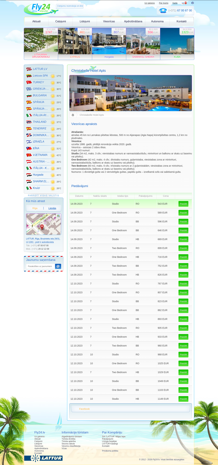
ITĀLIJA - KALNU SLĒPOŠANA (38, 168)
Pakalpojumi (107, 439)
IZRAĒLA (35, 142)
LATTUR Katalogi (110, 443)
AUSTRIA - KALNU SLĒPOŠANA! (38, 161)
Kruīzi (33, 188)
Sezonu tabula (68, 443)
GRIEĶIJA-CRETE (38, 89)
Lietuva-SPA (37, 76)
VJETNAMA (36, 155)
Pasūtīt (183, 204)
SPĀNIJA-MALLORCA (38, 109)
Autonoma (157, 21)
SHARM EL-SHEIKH (38, 181)
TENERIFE (36, 129)
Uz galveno (150, 3)
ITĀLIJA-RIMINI (38, 115)
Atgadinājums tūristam (72, 436)
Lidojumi (85, 21)
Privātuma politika (110, 451)
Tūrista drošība (68, 439)
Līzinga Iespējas (109, 441)
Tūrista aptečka (69, 441)
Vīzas (64, 448)
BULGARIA (36, 95)
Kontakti (181, 21)
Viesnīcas (109, 21)
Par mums (163, 3)
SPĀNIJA (35, 102)
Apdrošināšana (133, 21)
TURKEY (35, 82)
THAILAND (36, 122)
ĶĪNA (32, 148)
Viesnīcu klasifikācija (71, 446)
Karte (175, 3)
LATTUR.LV (36, 69)
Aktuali (36, 21)
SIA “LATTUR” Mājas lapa (113, 436)
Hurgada (34, 175)
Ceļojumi (60, 21)
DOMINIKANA (38, 135)
